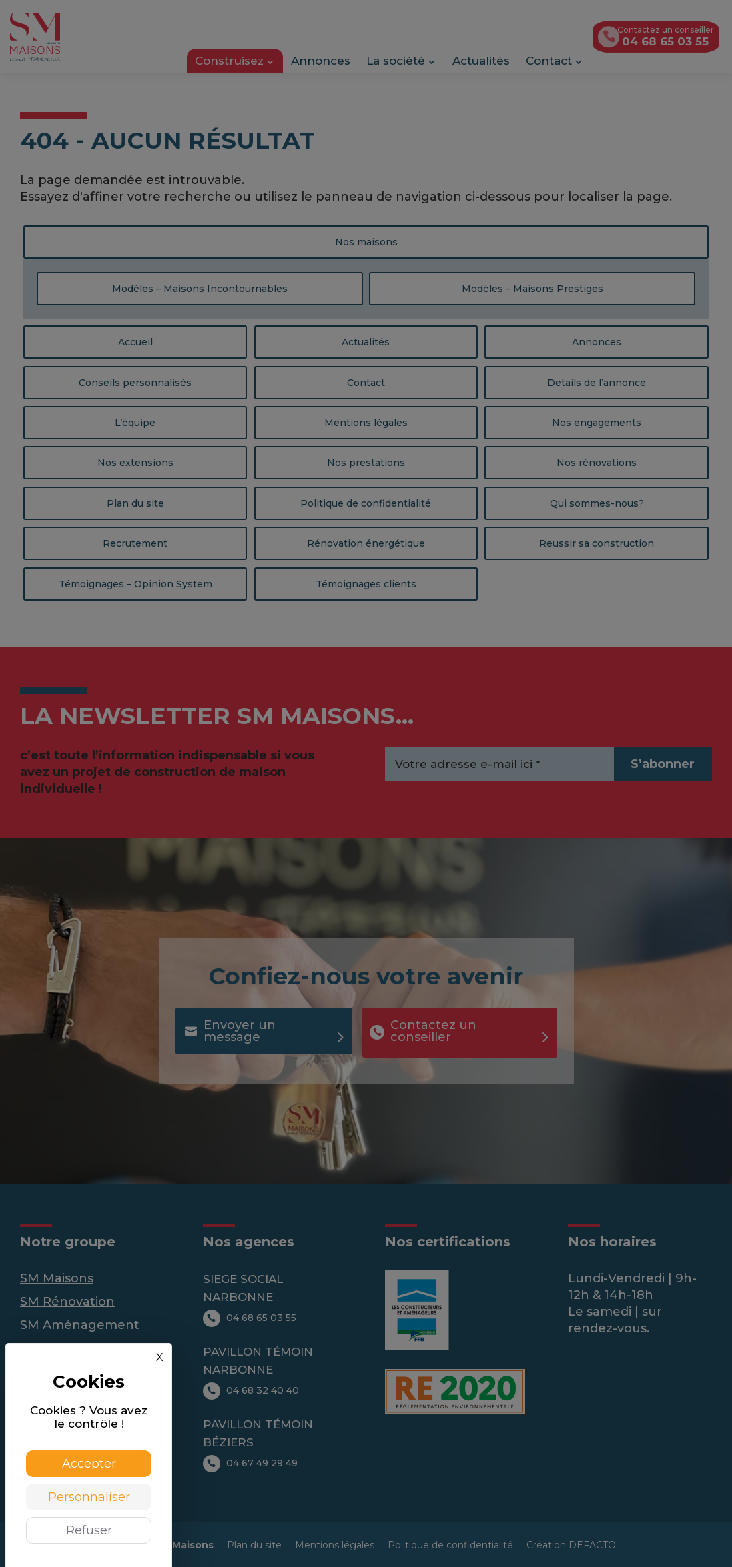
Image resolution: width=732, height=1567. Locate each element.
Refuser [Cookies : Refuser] (89, 1530)
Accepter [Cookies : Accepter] (89, 1463)
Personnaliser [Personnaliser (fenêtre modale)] (89, 1497)
